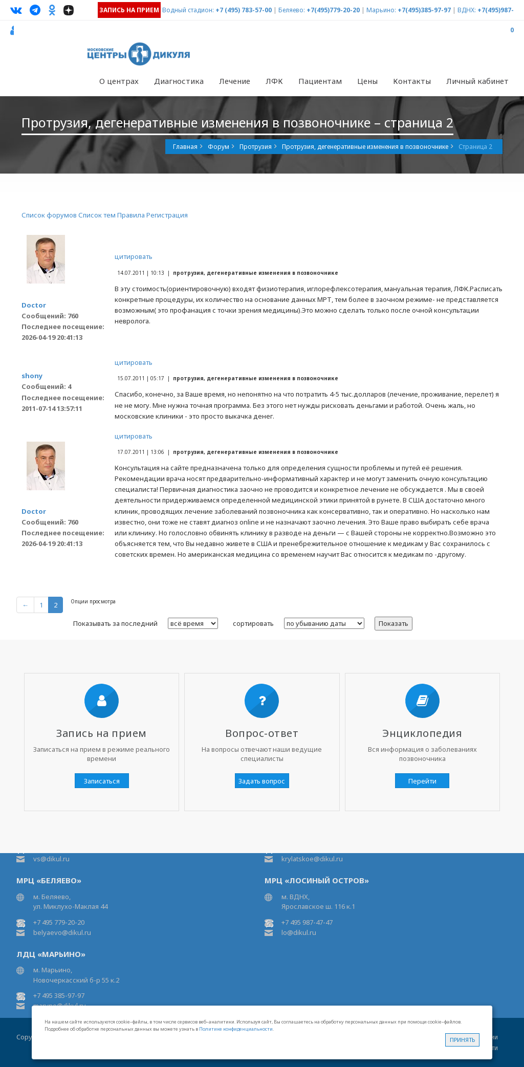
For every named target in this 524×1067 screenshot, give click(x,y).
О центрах (119, 81)
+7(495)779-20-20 (333, 10)
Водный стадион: (188, 10)
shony (31, 375)
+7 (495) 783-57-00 (243, 10)
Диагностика (179, 81)
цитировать (133, 256)
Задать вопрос (261, 781)
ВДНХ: (466, 10)
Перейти (422, 781)
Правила (131, 215)
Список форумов (49, 215)
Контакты (412, 81)
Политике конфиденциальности (236, 1029)
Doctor (33, 305)
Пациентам (320, 81)
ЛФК (274, 81)
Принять (462, 1039)
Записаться (102, 781)
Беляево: (291, 10)
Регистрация (167, 215)
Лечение (234, 81)
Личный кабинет (477, 81)
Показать (393, 623)
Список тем (97, 215)
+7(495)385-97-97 (424, 10)
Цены (367, 81)
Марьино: (381, 10)
